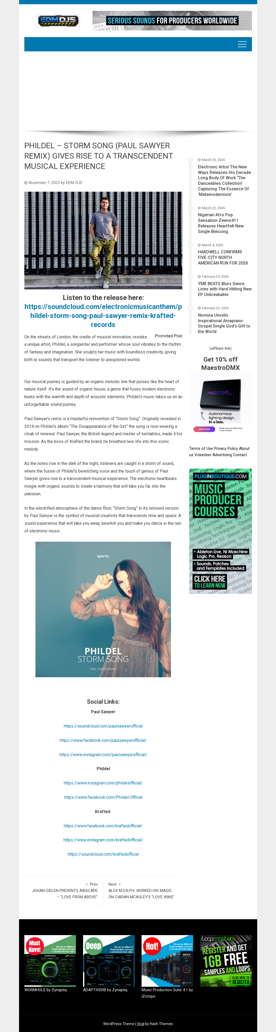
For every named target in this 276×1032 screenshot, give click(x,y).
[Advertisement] (138, 91)
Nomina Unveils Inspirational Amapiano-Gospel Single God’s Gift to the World (224, 323)
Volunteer (203, 454)
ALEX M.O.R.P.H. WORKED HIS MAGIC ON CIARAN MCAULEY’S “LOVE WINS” (142, 890)
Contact (240, 454)
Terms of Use (201, 448)
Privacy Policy (226, 448)
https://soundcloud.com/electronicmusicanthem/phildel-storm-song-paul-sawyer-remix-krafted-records (103, 316)
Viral (140, 1024)
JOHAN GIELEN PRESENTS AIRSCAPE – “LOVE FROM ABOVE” (64, 890)
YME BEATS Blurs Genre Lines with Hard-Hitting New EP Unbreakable (225, 289)
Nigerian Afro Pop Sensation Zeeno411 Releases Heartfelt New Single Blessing (221, 223)
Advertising (222, 454)
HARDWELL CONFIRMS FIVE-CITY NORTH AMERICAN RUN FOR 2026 (223, 257)
